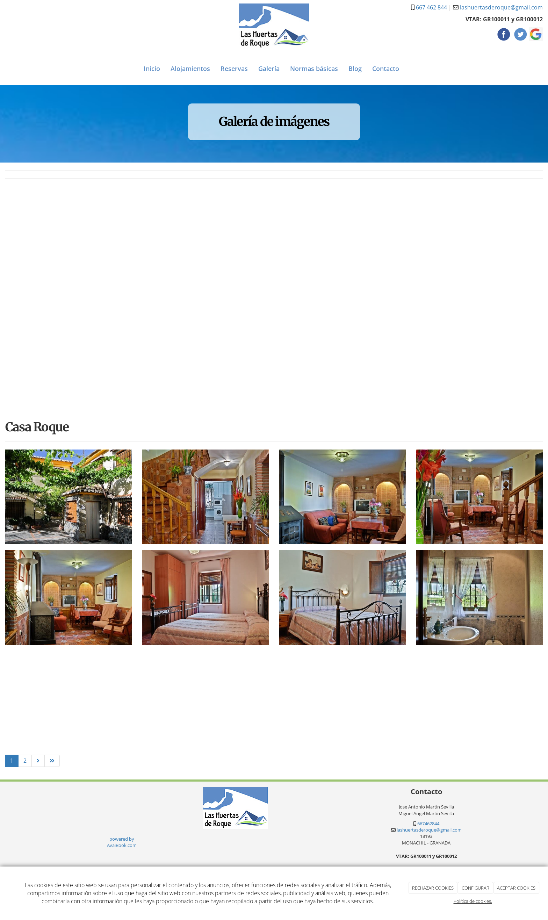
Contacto (385, 68)
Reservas (234, 68)
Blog (355, 68)
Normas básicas (314, 68)
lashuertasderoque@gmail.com (501, 7)
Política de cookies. (473, 901)
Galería (269, 68)
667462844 (428, 823)
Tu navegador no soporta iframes (25, 13)
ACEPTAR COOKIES (516, 888)
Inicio (152, 68)
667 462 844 (431, 7)
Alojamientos (190, 68)
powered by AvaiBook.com (122, 842)
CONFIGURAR (475, 888)
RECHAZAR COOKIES (433, 888)
